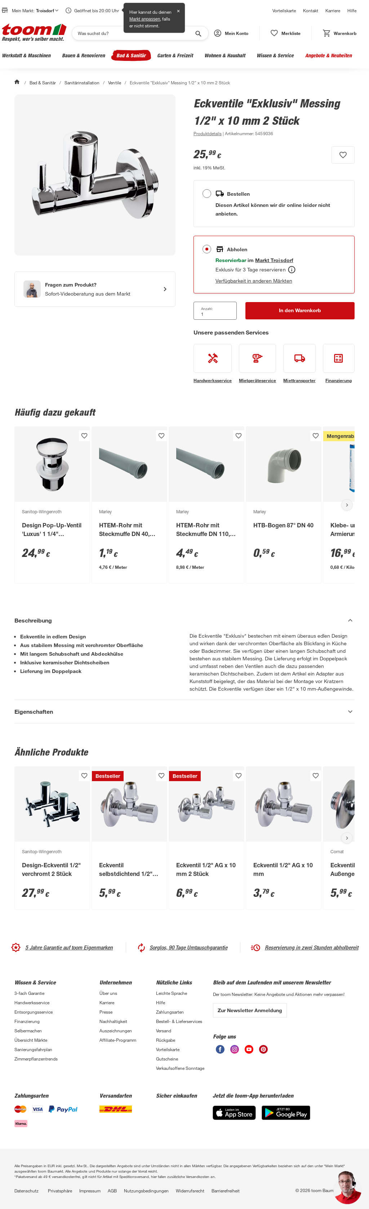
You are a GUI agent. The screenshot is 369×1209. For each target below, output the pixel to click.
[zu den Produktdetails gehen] (208, 133)
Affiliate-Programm (117, 1040)
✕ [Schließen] (178, 11)
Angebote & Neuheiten (328, 55)
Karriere (332, 10)
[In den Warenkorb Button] (300, 310)
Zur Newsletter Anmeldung (250, 1010)
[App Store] (234, 1118)
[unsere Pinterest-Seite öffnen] (263, 1052)
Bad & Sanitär (131, 55)
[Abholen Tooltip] (291, 269)
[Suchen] (135, 33)
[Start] (17, 82)
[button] (231, 33)
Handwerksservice (31, 1002)
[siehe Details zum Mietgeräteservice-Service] (257, 364)
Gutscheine (167, 1059)
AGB (112, 1191)
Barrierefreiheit (226, 1191)
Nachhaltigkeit (113, 1021)
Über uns (108, 993)
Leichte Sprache (171, 993)
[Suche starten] (198, 33)
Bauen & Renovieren (83, 55)
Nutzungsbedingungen (146, 1191)
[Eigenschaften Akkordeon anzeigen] (184, 711)
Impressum (90, 1191)
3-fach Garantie (29, 993)
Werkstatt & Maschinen (26, 55)
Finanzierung (27, 1021)
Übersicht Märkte (30, 1040)
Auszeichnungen (115, 1030)
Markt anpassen (144, 19)
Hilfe (351, 10)
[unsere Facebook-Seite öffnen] (220, 1052)
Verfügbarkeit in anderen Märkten (253, 281)
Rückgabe (165, 1040)
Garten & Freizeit (175, 55)
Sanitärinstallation (82, 82)
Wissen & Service (275, 55)
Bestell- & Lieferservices (179, 1021)
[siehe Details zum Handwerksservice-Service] (213, 364)
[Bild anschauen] (94, 175)
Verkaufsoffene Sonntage (180, 1068)
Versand (163, 1030)
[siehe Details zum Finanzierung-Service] (339, 364)
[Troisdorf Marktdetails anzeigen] (274, 260)
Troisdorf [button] (47, 10)
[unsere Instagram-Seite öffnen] (234, 1052)
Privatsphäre (60, 1191)
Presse (105, 1012)
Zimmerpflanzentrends (36, 1059)
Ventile (114, 82)
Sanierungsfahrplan (33, 1049)
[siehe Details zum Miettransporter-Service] (299, 364)
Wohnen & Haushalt (224, 55)
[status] (285, 33)
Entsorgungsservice (33, 1012)
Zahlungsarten (170, 1012)
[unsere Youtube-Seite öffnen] (249, 1052)
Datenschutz (26, 1191)
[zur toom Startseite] (34, 33)
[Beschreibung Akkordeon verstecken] (184, 620)
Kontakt (310, 10)
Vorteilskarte (284, 10)
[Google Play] (286, 1118)
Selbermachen (28, 1030)
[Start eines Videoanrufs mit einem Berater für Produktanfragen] (94, 289)
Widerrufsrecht (190, 1191)
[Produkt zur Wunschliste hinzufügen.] (343, 155)
